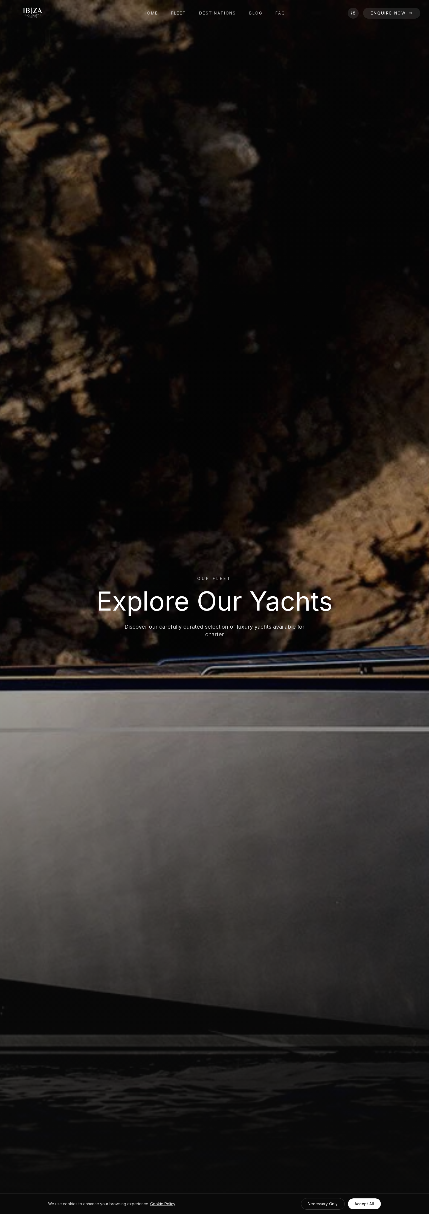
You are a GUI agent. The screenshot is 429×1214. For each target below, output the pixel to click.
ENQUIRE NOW (392, 13)
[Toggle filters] (353, 13)
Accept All (365, 1203)
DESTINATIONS (217, 13)
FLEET (178, 13)
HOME (151, 13)
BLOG (255, 13)
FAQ (280, 13)
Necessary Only (323, 1203)
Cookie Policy (162, 1203)
